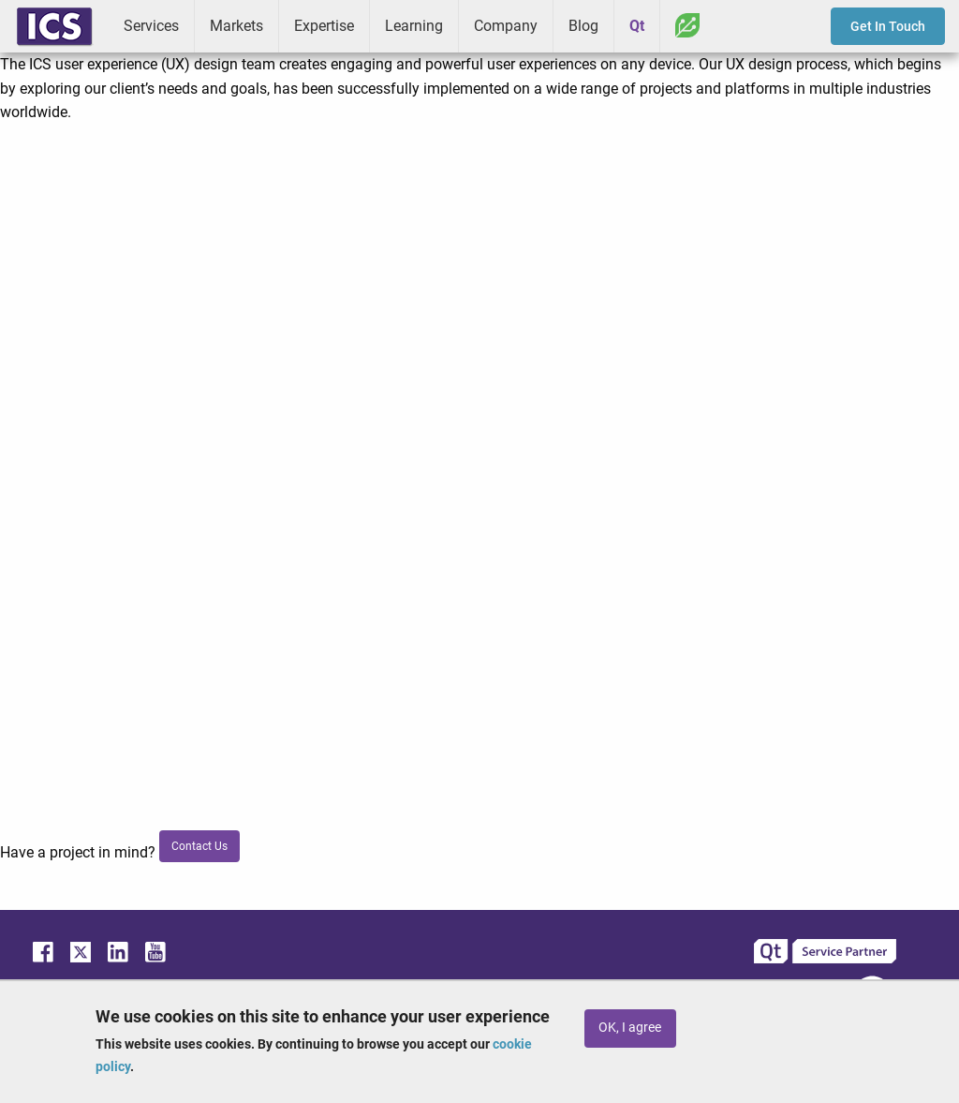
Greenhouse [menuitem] (687, 25)
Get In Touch (887, 26)
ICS (54, 26)
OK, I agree (629, 1028)
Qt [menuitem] (636, 26)
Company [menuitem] (506, 26)
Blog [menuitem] (583, 26)
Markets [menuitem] (236, 26)
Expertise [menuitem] (324, 26)
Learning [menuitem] (414, 26)
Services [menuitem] (151, 26)
